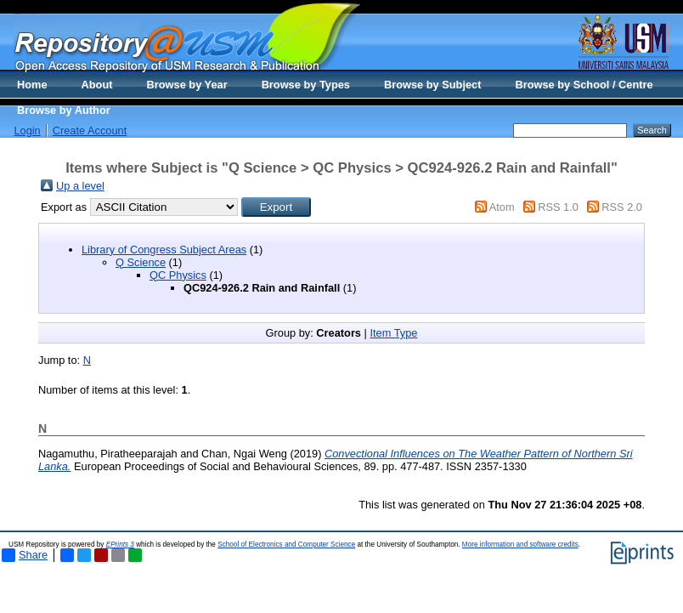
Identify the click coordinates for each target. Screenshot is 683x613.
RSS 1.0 (558, 207)
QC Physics (178, 275)
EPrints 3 (120, 544)
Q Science (141, 262)
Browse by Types (306, 84)
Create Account (90, 130)
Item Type (393, 332)
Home (32, 84)
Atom (502, 207)
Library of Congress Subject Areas (164, 249)
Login (27, 130)
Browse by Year (187, 84)
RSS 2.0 (621, 207)
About (97, 84)
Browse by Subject (433, 84)
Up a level (80, 185)
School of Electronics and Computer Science (286, 544)
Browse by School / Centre (583, 84)
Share (25, 555)
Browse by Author (63, 110)
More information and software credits (520, 544)
